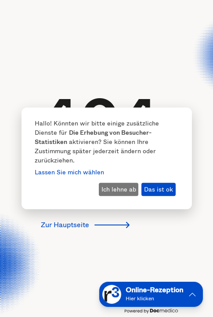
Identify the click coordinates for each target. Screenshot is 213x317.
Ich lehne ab (118, 189)
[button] (151, 294)
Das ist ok (158, 189)
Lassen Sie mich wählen (69, 172)
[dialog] (107, 158)
